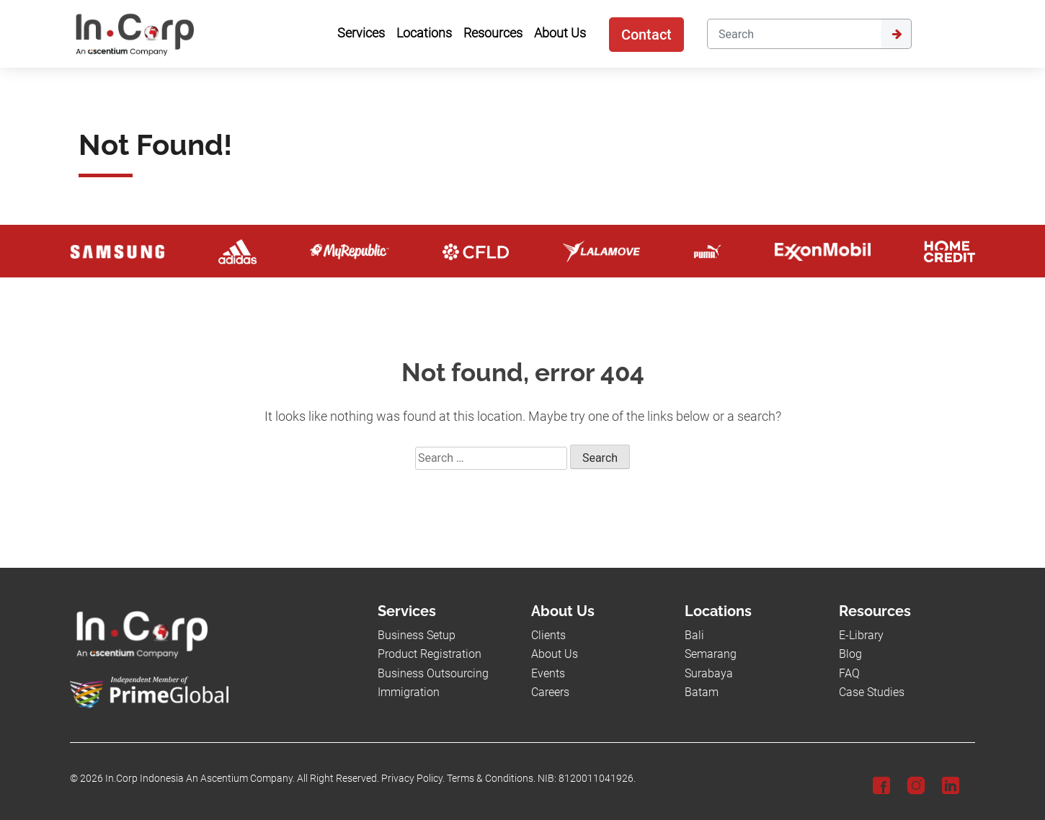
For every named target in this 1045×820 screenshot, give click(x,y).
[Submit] (896, 34)
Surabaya (709, 673)
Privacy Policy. (413, 778)
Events (548, 673)
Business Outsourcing (433, 673)
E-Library (861, 635)
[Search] (794, 34)
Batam (702, 692)
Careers (550, 692)
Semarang (711, 654)
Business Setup (416, 635)
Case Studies (871, 692)
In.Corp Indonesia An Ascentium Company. (200, 778)
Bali (694, 635)
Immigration (409, 692)
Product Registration (429, 654)
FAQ (849, 673)
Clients (548, 635)
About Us (554, 654)
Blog (850, 654)
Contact (646, 34)
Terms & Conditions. (491, 778)
